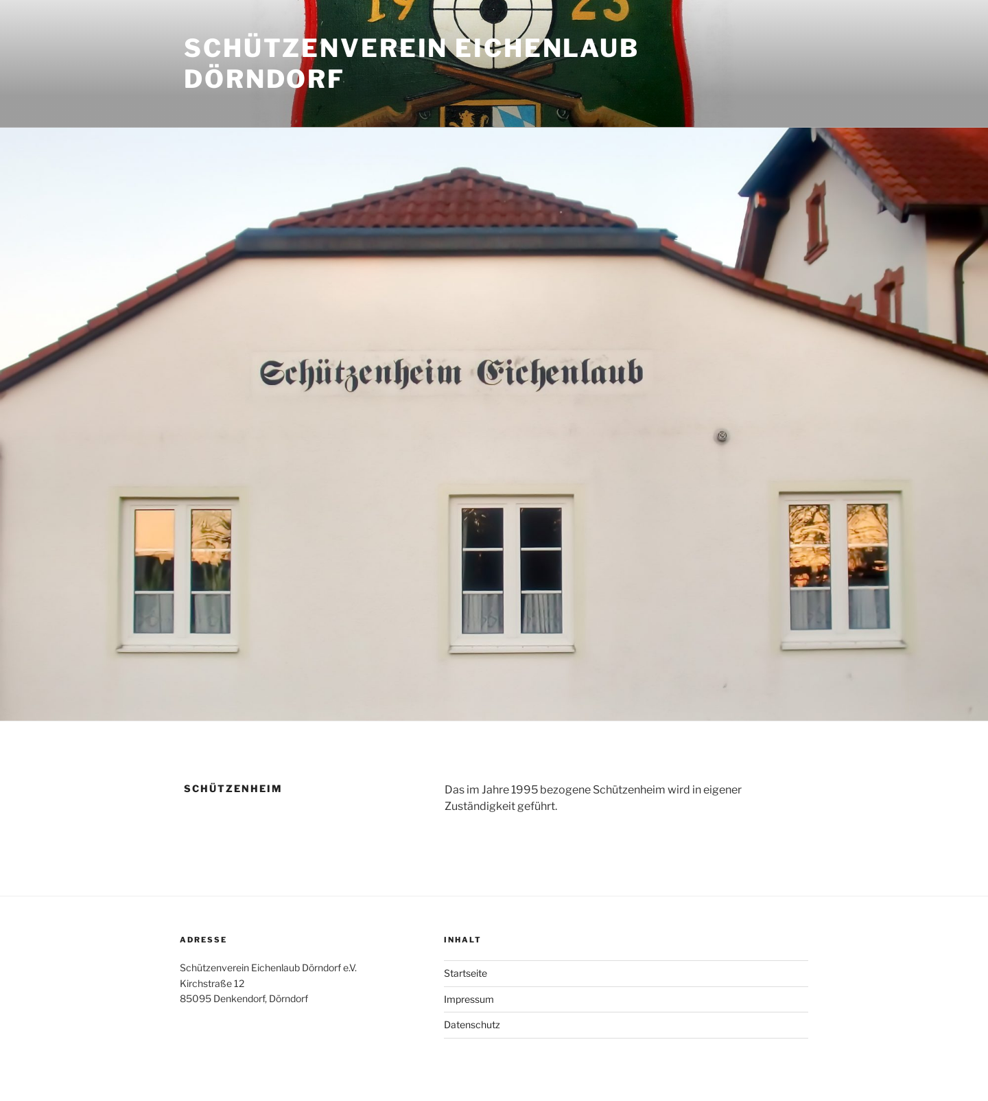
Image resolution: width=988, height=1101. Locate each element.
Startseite (465, 973)
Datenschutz (472, 1024)
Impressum (469, 999)
